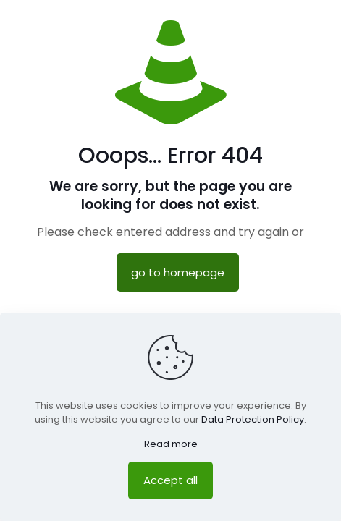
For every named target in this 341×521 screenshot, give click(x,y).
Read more (171, 444)
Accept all (170, 480)
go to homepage (177, 272)
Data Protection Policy (252, 419)
